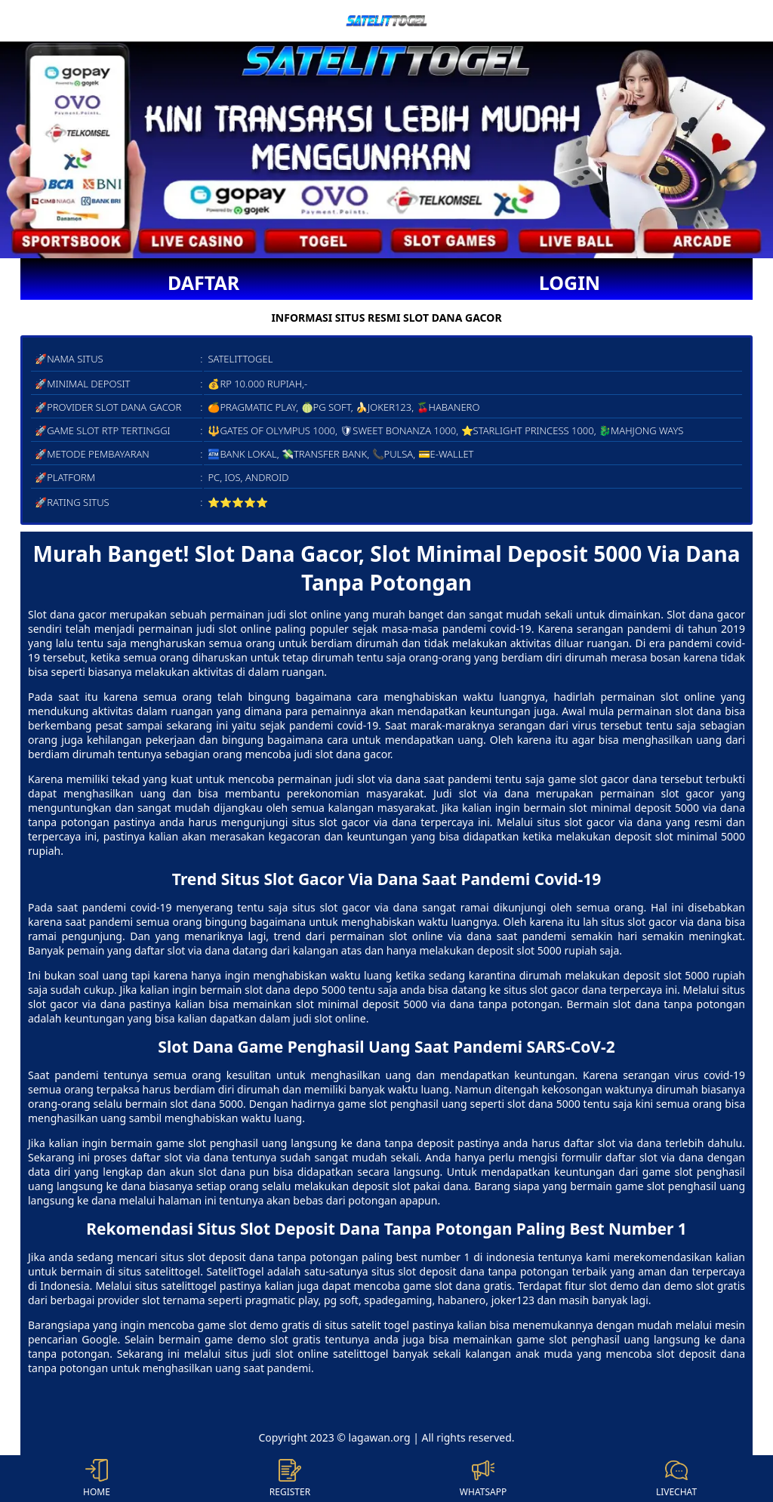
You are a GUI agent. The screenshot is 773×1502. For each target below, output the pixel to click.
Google (99, 1339)
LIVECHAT (676, 1478)
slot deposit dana (230, 1257)
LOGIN (569, 282)
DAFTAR (203, 282)
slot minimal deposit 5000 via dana (385, 1004)
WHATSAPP (483, 1478)
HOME (96, 1478)
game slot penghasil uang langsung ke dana (268, 1143)
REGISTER (289, 1478)
